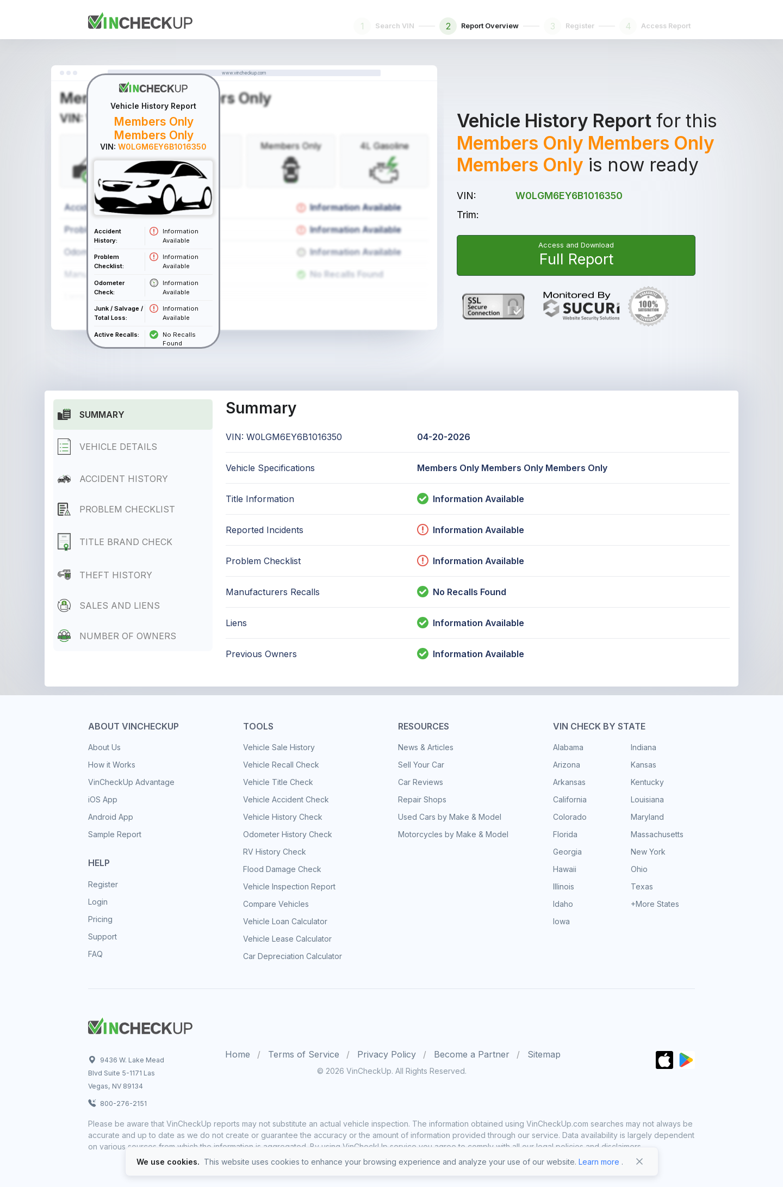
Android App (110, 816)
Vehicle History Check (282, 816)
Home (237, 1054)
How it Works (111, 764)
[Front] (140, 18)
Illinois (563, 886)
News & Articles (425, 747)
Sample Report (114, 834)
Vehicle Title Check (278, 782)
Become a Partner (471, 1054)
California (570, 799)
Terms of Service (303, 1054)
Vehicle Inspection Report (289, 886)
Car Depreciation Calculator (292, 956)
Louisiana (647, 799)
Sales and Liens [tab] (109, 605)
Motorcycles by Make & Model (453, 834)
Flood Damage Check (282, 869)
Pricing (100, 919)
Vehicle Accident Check (286, 799)
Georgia (567, 851)
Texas (642, 886)
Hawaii (564, 869)
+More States (655, 903)
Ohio (639, 869)
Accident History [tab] (113, 478)
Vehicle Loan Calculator (285, 921)
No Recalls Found (461, 591)
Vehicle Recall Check (281, 764)
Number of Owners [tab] (117, 635)
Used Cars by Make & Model (449, 816)
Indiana (643, 747)
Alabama (568, 747)
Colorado (570, 816)
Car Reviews (420, 782)
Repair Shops (422, 799)
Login (98, 901)
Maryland (647, 816)
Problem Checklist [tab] (116, 509)
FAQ (95, 954)
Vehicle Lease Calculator (287, 938)
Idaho (563, 903)
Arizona (566, 764)
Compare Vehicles (276, 903)
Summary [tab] (91, 414)
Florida (565, 834)
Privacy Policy (386, 1054)
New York (648, 851)
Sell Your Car (421, 764)
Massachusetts (657, 834)
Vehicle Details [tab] (107, 446)
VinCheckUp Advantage (131, 782)
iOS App (102, 799)
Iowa (561, 921)
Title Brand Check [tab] (115, 542)
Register (103, 884)
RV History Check (274, 851)
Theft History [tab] (105, 575)
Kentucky (647, 782)
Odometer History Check (287, 834)
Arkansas (569, 782)
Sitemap (544, 1054)
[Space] (140, 1024)
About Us (104, 747)
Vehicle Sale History (279, 747)
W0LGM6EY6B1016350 (569, 195)
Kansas (643, 764)
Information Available (478, 498)
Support (102, 936)
